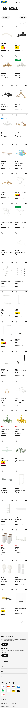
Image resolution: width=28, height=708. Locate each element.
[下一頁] (25, 23)
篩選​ (22, 17)
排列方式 (5, 17)
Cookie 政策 (12, 706)
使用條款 (7, 706)
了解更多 (5, 644)
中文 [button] (3, 699)
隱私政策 (3, 706)
